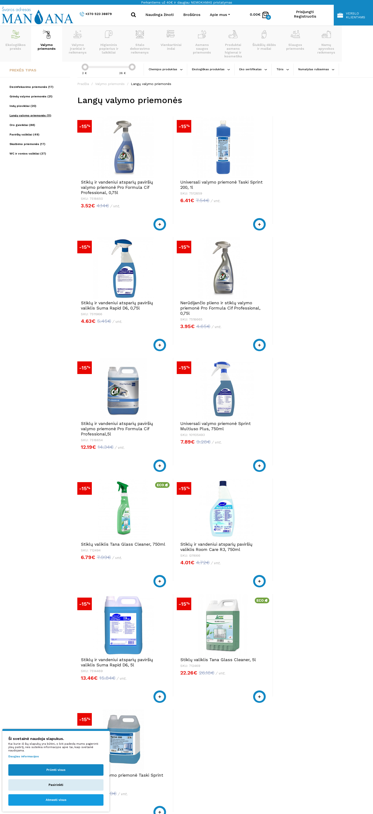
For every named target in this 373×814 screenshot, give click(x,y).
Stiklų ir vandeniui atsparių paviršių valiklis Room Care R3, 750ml (330, 313)
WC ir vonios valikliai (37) (28, 153)
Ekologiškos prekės (15, 40)
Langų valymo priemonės (151, 84)
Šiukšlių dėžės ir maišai (264, 40)
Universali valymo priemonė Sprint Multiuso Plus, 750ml (183, 310)
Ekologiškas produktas (211, 69)
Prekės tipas (23, 70)
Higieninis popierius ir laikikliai (108, 42)
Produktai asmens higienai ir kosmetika (233, 44)
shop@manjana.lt (165, 734)
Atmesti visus (56, 800)
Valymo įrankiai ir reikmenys (78, 42)
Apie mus (271, 725)
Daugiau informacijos (23, 756)
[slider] (85, 67)
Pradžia (83, 84)
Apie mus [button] (218, 14)
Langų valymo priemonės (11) (30, 115)
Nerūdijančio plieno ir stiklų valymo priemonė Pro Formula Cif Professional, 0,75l (330, 190)
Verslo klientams (351, 15)
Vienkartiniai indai (171, 40)
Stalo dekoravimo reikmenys (140, 42)
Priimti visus (55, 770)
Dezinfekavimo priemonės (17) (31, 87)
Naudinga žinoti (159, 14)
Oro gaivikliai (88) (22, 125)
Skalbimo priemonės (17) (27, 144)
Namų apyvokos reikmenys (326, 42)
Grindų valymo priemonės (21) (31, 96)
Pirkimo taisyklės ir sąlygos (287, 730)
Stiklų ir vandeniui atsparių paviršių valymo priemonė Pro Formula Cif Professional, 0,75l (108, 190)
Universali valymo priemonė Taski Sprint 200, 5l (257, 436)
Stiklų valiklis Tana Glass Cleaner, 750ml (255, 310)
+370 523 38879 (96, 14)
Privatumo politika (279, 734)
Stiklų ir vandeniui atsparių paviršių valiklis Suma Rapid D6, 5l (109, 439)
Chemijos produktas (165, 69)
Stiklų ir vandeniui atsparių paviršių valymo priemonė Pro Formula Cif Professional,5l (108, 315)
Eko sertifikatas (253, 69)
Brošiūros (191, 14)
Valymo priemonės (47, 40)
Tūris (282, 69)
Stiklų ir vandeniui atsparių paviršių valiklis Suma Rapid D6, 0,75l (257, 187)
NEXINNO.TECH (298, 800)
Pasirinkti (56, 785)
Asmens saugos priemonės (202, 42)
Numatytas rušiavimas (316, 69)
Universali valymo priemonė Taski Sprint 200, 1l (183, 185)
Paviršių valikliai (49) (24, 134)
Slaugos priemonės (295, 40)
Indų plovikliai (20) (23, 106)
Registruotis (305, 16)
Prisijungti (305, 12)
